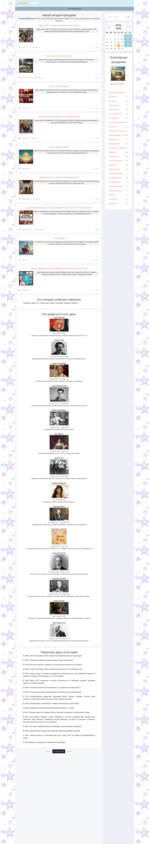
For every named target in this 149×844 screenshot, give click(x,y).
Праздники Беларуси (118, 173)
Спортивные (118, 199)
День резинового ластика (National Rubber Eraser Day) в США (59, 270)
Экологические (26, 78)
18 (126, 42)
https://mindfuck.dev (74, 8)
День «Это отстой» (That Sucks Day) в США (59, 25)
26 (130, 45)
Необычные (25, 47)
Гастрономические (38, 231)
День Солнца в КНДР (59, 148)
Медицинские (118, 139)
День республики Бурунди (119, 84)
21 (111, 45)
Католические (118, 118)
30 (118, 49)
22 (115, 45)
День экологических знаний (59, 56)
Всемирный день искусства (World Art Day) (59, 178)
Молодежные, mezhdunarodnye (119, 148)
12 (130, 39)
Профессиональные (118, 190)
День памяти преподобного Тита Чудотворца (59, 117)
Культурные (37, 200)
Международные (37, 78)
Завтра (69, 753)
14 (111, 42)
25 (126, 45)
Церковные (25, 139)
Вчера (48, 753)
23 (118, 45)
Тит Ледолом (59, 240)
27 (107, 49)
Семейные (118, 195)
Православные (34, 139)
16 (118, 42)
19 (130, 42)
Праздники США (35, 47)
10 (122, 39)
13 (107, 42)
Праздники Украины (118, 186)
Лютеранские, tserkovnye (118, 131)
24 (122, 45)
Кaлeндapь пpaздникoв (117, 92)
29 (115, 49)
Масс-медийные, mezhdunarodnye (119, 135)
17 (122, 42)
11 (126, 39)
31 (122, 49)
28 (111, 49)
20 (107, 45)
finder (28, 3)
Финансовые (118, 109)
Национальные (26, 108)
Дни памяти (118, 101)
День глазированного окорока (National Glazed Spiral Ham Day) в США (59, 209)
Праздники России (118, 178)
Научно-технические (118, 161)
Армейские (118, 97)
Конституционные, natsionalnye (119, 122)
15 (115, 42)
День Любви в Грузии (59, 87)
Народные (25, 261)
